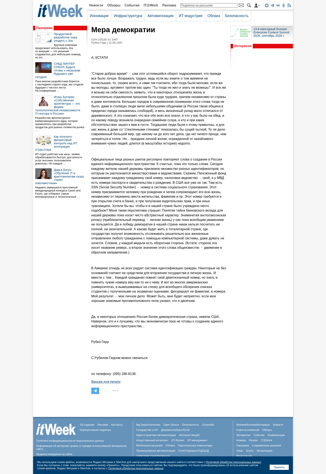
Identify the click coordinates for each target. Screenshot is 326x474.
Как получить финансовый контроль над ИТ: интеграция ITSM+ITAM (56, 143)
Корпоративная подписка (95, 429)
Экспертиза (243, 435)
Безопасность (236, 16)
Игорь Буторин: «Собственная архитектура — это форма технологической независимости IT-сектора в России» (57, 105)
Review (253, 440)
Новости (96, 5)
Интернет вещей (189, 435)
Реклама (169, 5)
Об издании (87, 424)
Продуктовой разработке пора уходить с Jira (65, 37)
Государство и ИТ (147, 429)
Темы (239, 450)
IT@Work (151, 5)
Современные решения (266, 445)
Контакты (117, 424)
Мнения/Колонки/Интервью (253, 424)
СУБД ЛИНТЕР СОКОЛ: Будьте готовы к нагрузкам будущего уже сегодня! (57, 70)
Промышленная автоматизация (155, 450)
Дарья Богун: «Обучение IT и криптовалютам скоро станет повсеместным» (59, 176)
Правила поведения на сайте (54, 454)
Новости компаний (247, 429)
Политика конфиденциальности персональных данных (70, 440)
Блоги (249, 450)
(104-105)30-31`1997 (104, 39)
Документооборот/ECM (175, 429)
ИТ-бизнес (178, 440)
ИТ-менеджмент (197, 440)
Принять (279, 467)
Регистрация (244, 455)
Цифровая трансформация (153, 455)
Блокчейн (208, 424)
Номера (241, 440)
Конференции (276, 435)
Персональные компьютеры (195, 445)
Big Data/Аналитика (148, 424)
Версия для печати (105, 381)
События (132, 5)
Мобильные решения (149, 445)
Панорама (44, 28)
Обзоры (113, 5)
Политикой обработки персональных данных (233, 462)
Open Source (171, 424)
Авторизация (264, 450)
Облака (213, 16)
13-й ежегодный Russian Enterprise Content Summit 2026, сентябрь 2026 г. (271, 32)
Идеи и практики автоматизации (156, 435)
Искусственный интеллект (152, 440)
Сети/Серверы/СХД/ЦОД (193, 450)
